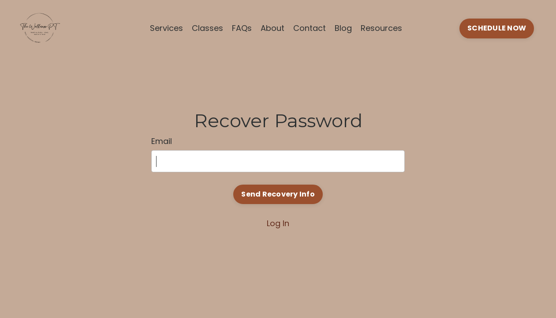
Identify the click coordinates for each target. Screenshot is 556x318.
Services (166, 28)
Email (161, 141)
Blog (343, 28)
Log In (278, 223)
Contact (309, 28)
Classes (207, 28)
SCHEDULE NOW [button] (496, 28)
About (272, 28)
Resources (381, 28)
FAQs (242, 28)
